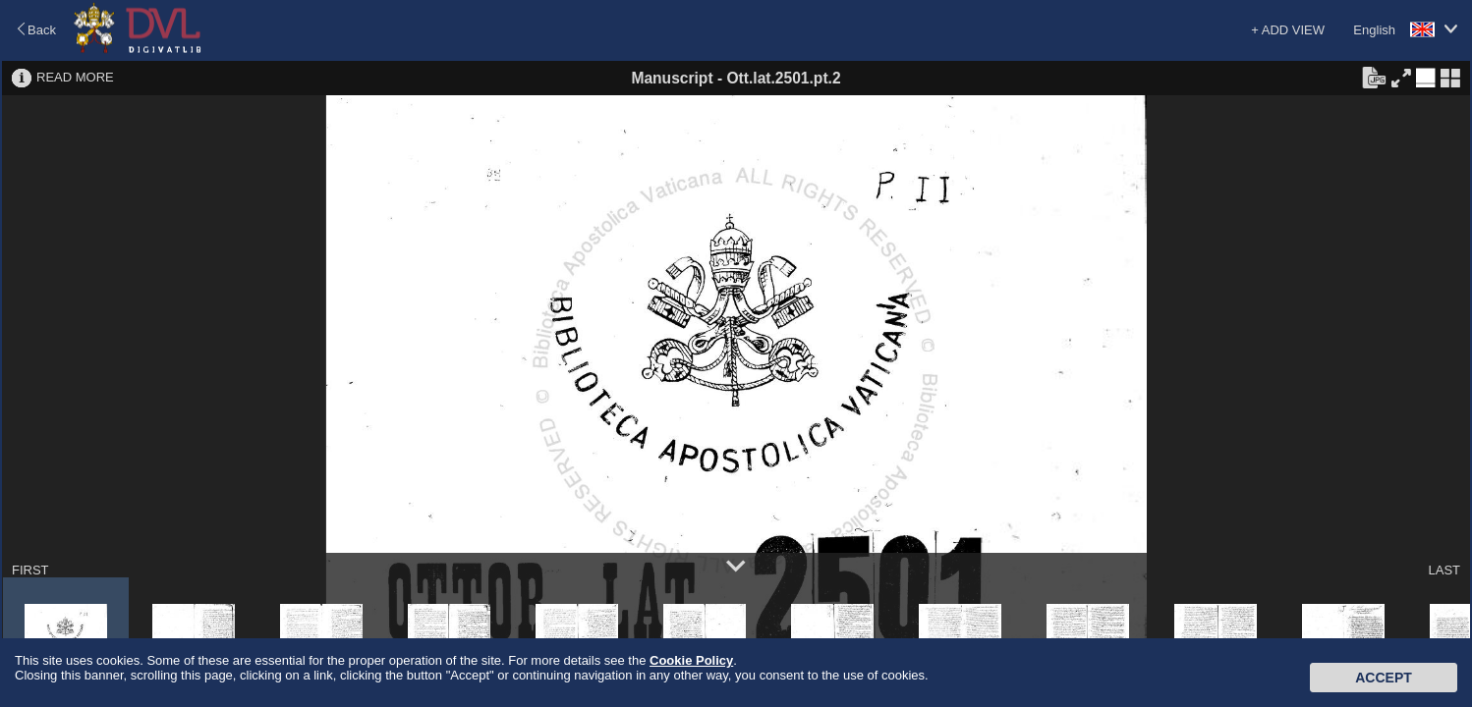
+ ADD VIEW (1288, 30)
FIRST (30, 570)
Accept (1383, 677)
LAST (1444, 570)
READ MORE (75, 77)
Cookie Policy (691, 660)
